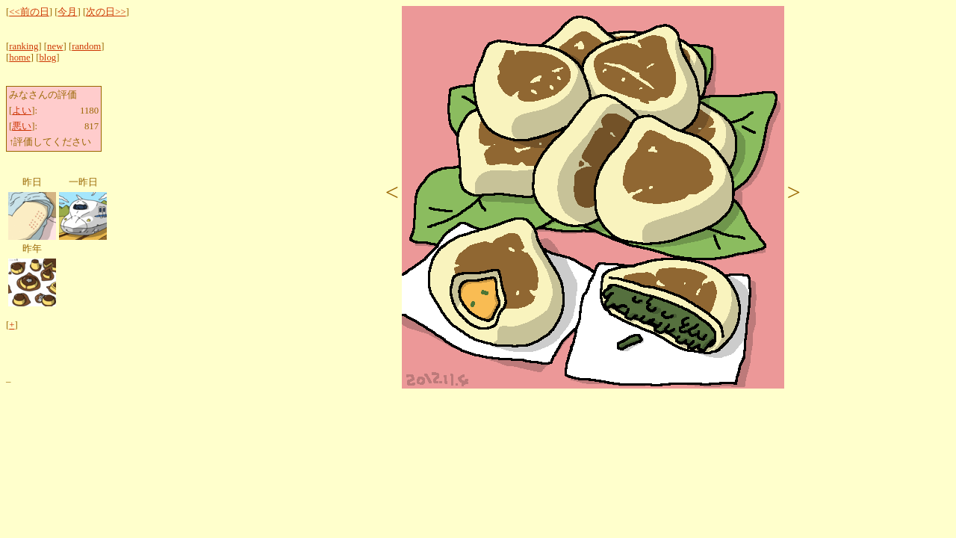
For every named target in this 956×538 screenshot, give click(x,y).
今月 (67, 12)
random (86, 46)
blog (47, 57)
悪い (21, 126)
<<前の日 (29, 12)
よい (21, 110)
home (19, 57)
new (55, 46)
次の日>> (105, 12)
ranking (23, 46)
